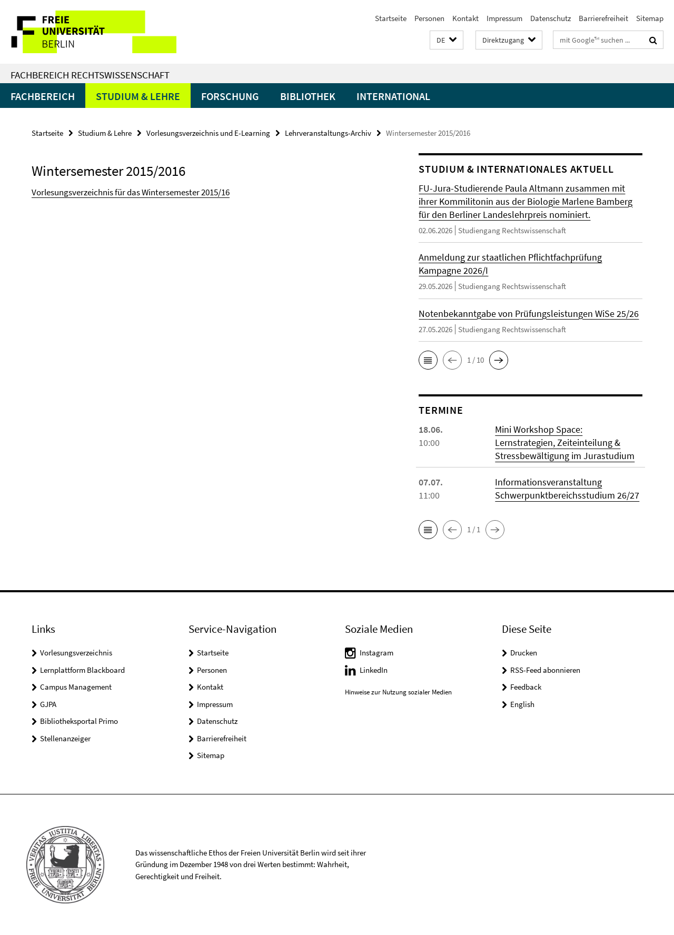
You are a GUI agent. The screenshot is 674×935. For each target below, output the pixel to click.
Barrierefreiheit (603, 18)
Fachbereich (43, 96)
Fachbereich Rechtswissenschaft (90, 74)
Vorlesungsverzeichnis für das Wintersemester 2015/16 (131, 192)
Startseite (391, 18)
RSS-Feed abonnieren (545, 670)
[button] (446, 40)
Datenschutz (550, 18)
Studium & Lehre (138, 96)
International (393, 96)
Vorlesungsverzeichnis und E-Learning (208, 133)
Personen (429, 18)
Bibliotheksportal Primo (79, 721)
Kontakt (465, 18)
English (522, 704)
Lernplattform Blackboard (82, 670)
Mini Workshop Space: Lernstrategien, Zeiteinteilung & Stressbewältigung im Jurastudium (565, 442)
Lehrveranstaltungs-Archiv (328, 133)
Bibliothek (307, 96)
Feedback (525, 687)
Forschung (230, 96)
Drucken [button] (523, 653)
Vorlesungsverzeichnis (76, 653)
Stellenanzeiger (65, 738)
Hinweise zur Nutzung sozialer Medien (398, 692)
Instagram (376, 653)
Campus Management (76, 687)
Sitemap (649, 18)
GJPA (48, 704)
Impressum (504, 18)
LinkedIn (374, 670)
